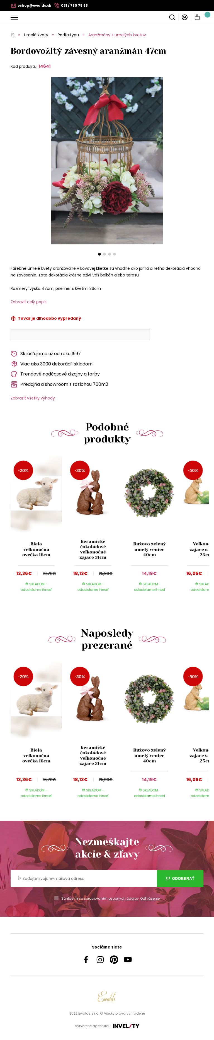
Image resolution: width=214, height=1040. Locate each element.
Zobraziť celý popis (29, 302)
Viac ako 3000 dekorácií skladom (52, 363)
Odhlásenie (150, 898)
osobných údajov (123, 898)
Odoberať (180, 878)
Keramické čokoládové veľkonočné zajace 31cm (92, 549)
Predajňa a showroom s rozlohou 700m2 (59, 384)
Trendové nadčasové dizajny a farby (55, 374)
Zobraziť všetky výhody (33, 398)
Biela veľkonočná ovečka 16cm (36, 549)
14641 (44, 66)
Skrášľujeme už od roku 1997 (46, 353)
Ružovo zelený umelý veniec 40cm (149, 549)
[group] (39, 528)
